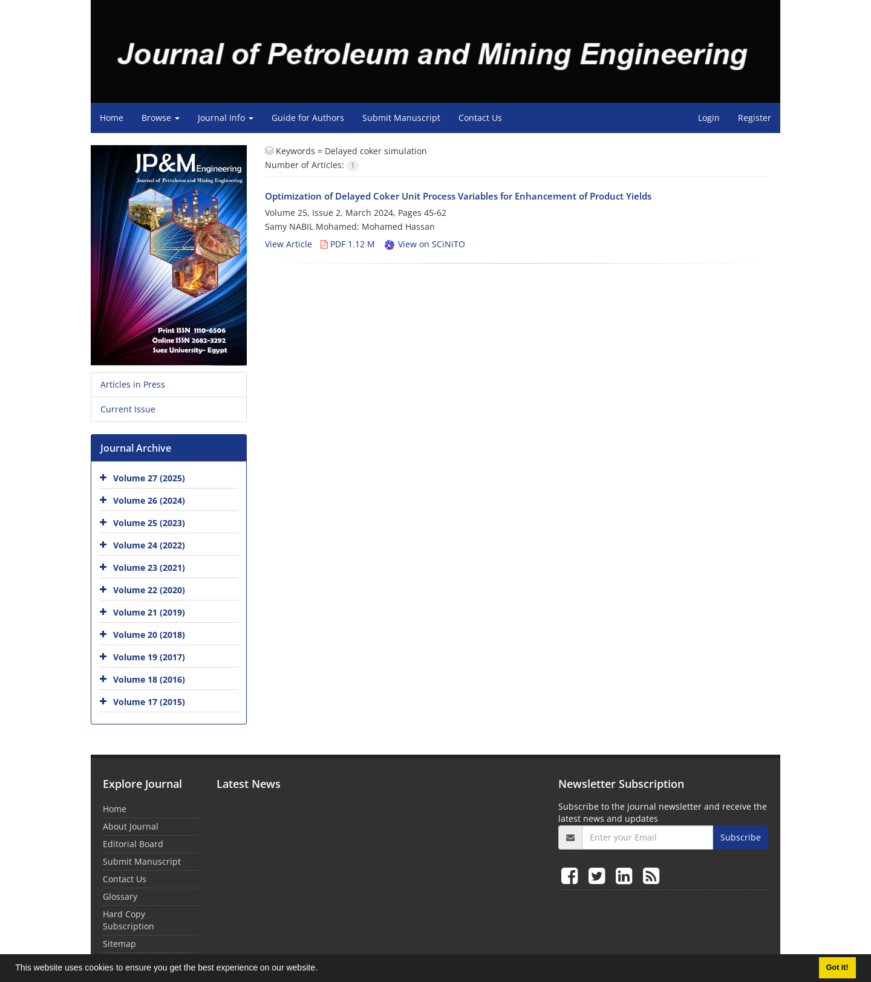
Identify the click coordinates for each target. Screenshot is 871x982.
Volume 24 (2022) (149, 544)
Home (111, 117)
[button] (322, 969)
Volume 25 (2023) (149, 522)
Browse (161, 117)
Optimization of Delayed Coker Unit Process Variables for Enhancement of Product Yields (458, 196)
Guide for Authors (308, 117)
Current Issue (127, 409)
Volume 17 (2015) (149, 701)
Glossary (120, 896)
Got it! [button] (837, 967)
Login (709, 117)
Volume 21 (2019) (149, 611)
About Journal (130, 826)
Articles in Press (132, 384)
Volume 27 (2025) (149, 477)
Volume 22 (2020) (149, 589)
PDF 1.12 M (348, 244)
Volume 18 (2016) (149, 678)
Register (754, 117)
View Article (288, 244)
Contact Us (480, 117)
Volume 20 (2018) (149, 634)
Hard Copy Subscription (128, 920)
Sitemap (119, 943)
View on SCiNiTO (424, 244)
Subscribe (740, 837)
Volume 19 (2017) (149, 656)
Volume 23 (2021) (149, 567)
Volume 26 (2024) (149, 500)
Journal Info (225, 117)
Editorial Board (133, 844)
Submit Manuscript (401, 117)
